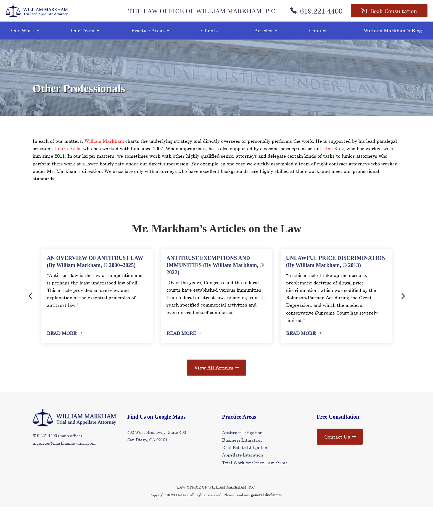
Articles (263, 35)
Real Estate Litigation (244, 452)
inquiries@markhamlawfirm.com (64, 447)
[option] (97, 301)
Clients (209, 35)
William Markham (104, 146)
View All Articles (213, 372)
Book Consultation (393, 13)
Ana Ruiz (334, 153)
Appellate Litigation (242, 459)
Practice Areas (148, 35)
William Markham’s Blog (393, 35)
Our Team (82, 35)
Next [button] (403, 300)
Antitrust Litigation (242, 437)
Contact (318, 35)
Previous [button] (30, 300)
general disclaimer (266, 499)
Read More (61, 338)
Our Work (22, 35)
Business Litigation (242, 444)
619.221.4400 (316, 13)
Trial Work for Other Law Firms (254, 467)
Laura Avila (67, 153)
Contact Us (337, 441)
